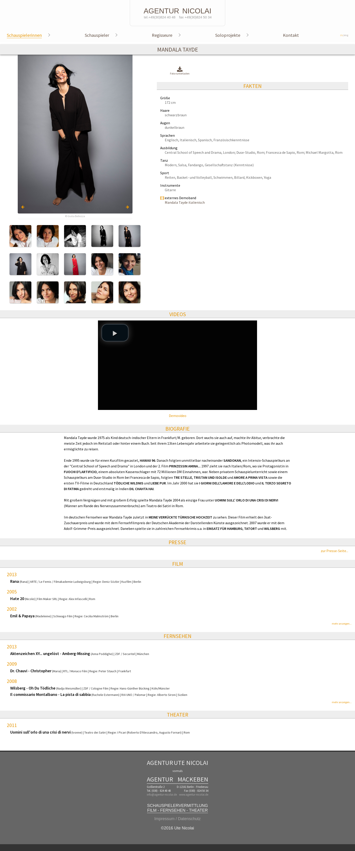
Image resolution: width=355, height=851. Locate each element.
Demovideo (177, 415)
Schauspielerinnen (24, 35)
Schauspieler (97, 35)
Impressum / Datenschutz (177, 818)
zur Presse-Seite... (334, 550)
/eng (344, 35)
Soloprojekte (227, 35)
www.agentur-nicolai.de (193, 794)
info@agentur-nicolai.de (162, 794)
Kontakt (291, 35)
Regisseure (162, 35)
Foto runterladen (180, 71)
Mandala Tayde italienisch (185, 202)
